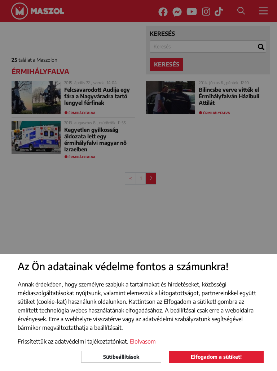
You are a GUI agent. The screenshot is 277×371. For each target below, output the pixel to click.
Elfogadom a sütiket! (216, 357)
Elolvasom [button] (143, 341)
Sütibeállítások (121, 357)
